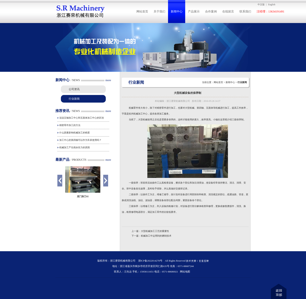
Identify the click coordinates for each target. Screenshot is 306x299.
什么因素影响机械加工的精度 (74, 132)
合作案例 (211, 11)
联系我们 (245, 11)
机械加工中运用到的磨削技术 (156, 235)
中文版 (261, 4)
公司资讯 (74, 89)
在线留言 (228, 11)
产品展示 (194, 11)
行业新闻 (74, 98)
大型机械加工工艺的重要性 (155, 231)
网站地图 (185, 271)
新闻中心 (176, 11)
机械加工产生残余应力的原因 (74, 147)
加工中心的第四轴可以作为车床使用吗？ (80, 140)
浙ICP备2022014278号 (150, 260)
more (108, 80)
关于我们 (159, 11)
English (271, 4)
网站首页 (142, 11)
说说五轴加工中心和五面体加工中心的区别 (81, 117)
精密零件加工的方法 (69, 125)
